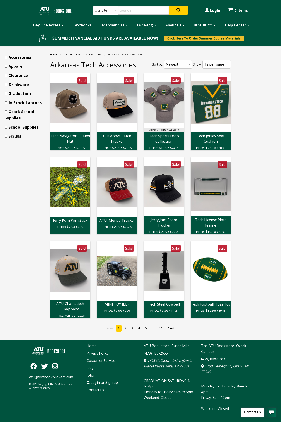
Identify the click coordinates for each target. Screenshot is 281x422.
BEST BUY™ (203, 25)
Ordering (145, 25)
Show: (197, 64)
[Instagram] (55, 366)
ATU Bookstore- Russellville (166, 345)
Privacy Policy (97, 353)
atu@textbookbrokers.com (51, 377)
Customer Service (101, 360)
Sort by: (157, 64)
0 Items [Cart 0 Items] (238, 10)
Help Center (235, 25)
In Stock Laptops (25, 102)
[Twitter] (45, 366)
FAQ (90, 367)
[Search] (143, 10)
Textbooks (82, 25)
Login (212, 10)
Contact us (95, 389)
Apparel (16, 66)
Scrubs (15, 136)
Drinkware (19, 84)
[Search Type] (105, 10)
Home (53, 54)
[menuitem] (47, 25)
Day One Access (46, 25)
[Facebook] (34, 366)
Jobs (90, 375)
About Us (173, 25)
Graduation (20, 93)
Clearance (18, 75)
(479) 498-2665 (156, 353)
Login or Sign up (102, 382)
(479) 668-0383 (213, 358)
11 (161, 328)
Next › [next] (172, 328)
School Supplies (23, 127)
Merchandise (113, 25)
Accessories (93, 54)
